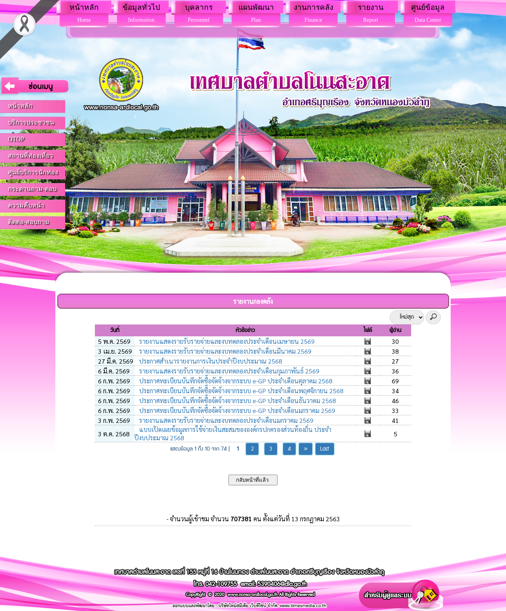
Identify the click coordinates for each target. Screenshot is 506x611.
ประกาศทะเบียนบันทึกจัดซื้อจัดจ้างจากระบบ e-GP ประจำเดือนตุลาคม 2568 (235, 381)
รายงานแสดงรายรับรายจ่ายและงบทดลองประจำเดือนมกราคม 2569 (225, 420)
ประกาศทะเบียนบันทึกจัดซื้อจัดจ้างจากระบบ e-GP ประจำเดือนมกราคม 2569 (236, 410)
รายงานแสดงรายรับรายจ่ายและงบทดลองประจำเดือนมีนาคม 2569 (225, 351)
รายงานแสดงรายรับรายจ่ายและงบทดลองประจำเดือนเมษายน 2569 (226, 341)
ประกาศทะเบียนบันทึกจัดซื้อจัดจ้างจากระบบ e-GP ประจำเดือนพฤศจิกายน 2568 (241, 391)
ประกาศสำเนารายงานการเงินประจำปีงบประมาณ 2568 (210, 361)
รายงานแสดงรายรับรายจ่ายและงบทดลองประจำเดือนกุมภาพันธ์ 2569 (228, 371)
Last (324, 449)
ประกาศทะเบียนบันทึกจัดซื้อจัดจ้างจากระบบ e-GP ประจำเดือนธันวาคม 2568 (237, 400)
